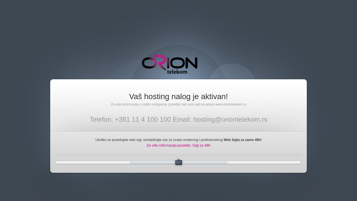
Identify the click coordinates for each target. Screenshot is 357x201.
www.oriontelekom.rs (230, 104)
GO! (178, 162)
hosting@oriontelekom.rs (230, 119)
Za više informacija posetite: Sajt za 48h (178, 145)
